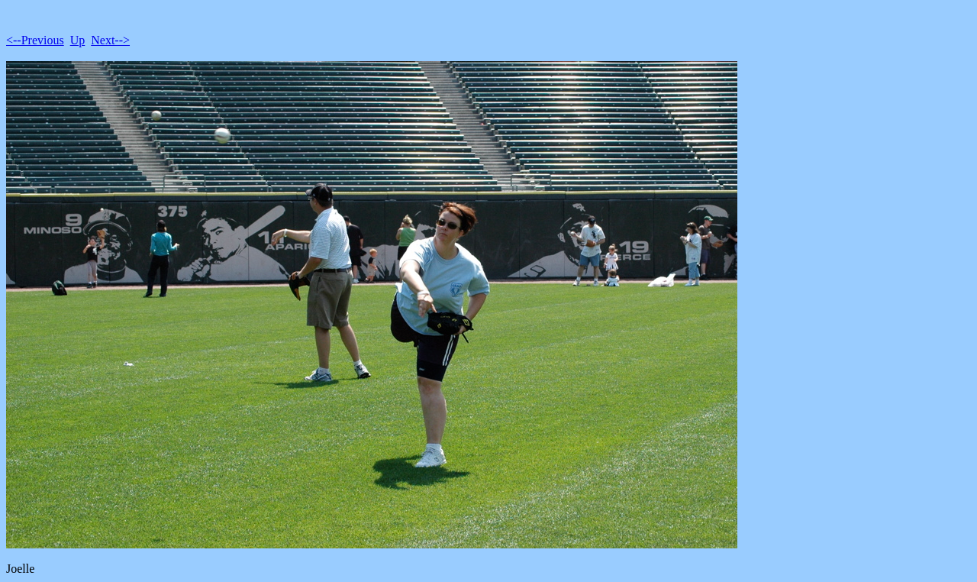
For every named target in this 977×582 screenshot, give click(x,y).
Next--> (110, 40)
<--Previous (35, 40)
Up (77, 40)
